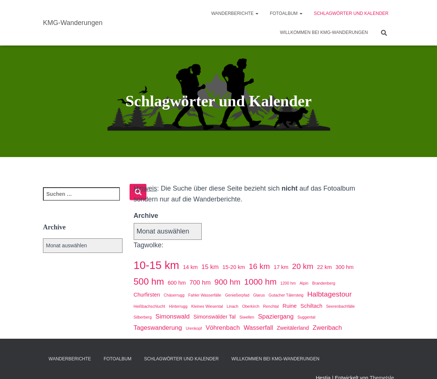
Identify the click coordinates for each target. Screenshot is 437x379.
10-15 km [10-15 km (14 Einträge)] (156, 265)
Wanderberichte (234, 13)
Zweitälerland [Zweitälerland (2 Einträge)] (293, 328)
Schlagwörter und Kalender (351, 13)
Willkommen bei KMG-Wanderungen (324, 32)
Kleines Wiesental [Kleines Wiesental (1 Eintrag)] (207, 306)
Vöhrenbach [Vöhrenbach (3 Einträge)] (222, 327)
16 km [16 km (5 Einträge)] (259, 266)
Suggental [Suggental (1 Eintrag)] (306, 317)
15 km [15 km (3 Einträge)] (209, 266)
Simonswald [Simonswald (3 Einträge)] (172, 316)
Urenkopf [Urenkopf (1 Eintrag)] (194, 328)
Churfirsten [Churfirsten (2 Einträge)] (147, 295)
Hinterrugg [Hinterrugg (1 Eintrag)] (178, 306)
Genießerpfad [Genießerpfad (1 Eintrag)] (237, 295)
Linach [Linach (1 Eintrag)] (232, 306)
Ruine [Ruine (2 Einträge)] (289, 306)
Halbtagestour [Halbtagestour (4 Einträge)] (329, 294)
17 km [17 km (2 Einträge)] (281, 267)
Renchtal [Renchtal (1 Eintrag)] (271, 306)
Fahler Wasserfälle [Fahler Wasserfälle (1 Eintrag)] (204, 295)
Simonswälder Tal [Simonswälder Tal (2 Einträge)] (214, 317)
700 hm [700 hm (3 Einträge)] (200, 282)
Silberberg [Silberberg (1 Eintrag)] (143, 317)
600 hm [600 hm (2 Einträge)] (177, 283)
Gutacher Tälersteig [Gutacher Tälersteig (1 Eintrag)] (286, 295)
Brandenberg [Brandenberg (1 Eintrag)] (323, 283)
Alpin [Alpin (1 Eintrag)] (304, 283)
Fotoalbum (286, 13)
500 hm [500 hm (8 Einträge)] (149, 281)
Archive (146, 215)
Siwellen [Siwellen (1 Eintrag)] (246, 317)
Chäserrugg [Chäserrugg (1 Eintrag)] (174, 295)
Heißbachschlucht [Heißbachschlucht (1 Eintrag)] (149, 306)
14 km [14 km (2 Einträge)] (190, 267)
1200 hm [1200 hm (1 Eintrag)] (288, 283)
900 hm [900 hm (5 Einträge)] (227, 282)
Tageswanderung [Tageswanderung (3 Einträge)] (158, 327)
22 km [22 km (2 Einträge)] (324, 267)
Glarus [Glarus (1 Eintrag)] (259, 295)
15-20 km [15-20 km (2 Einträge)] (234, 267)
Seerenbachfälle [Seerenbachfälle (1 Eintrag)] (340, 306)
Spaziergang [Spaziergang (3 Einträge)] (276, 316)
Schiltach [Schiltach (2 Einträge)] (311, 306)
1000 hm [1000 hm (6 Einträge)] (260, 281)
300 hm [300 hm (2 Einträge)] (344, 267)
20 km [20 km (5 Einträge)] (302, 266)
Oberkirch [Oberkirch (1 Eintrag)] (250, 306)
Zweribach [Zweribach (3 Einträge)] (327, 327)
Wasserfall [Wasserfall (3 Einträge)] (258, 327)
